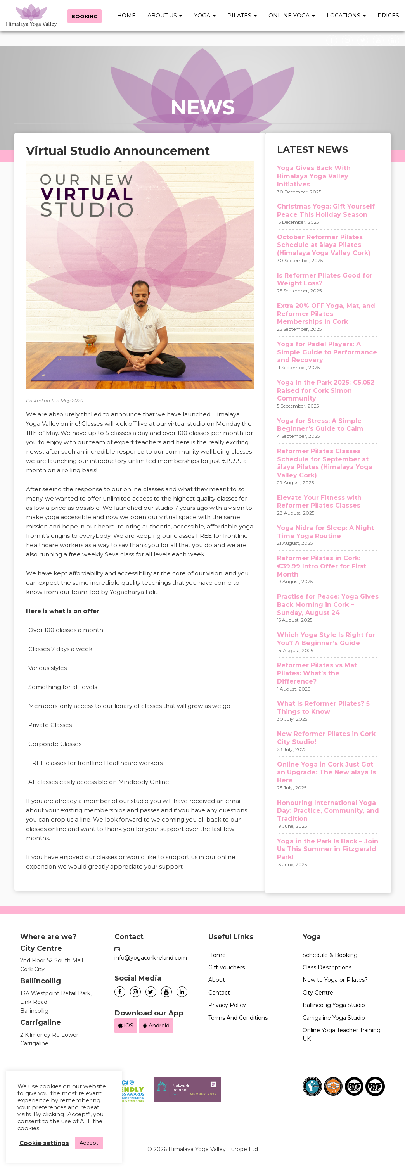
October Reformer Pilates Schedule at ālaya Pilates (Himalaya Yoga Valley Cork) (323, 245)
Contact (219, 992)
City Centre (318, 992)
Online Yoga (291, 15)
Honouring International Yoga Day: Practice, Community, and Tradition (328, 811)
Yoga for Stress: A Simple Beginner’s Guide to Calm (320, 425)
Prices (388, 15)
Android (156, 1025)
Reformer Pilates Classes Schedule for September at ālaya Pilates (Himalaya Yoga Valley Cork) (324, 463)
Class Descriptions (327, 967)
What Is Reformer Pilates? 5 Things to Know (323, 707)
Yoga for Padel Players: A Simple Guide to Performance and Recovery (327, 352)
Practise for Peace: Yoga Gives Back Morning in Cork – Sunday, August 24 (328, 604)
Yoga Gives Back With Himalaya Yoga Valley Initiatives (314, 176)
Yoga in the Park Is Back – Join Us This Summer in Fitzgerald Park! (327, 849)
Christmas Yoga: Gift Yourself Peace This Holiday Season (326, 210)
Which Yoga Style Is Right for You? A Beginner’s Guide (326, 639)
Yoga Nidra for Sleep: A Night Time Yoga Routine (325, 532)
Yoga (205, 15)
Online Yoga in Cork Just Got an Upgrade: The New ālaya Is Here (326, 772)
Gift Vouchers (226, 967)
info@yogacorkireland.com (150, 957)
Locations (346, 15)
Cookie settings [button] (44, 1143)
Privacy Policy (227, 1005)
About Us (164, 15)
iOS (125, 1025)
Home (126, 15)
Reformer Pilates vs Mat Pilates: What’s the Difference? (317, 673)
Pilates (242, 15)
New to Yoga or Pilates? (335, 979)
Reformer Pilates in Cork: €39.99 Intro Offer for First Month (321, 566)
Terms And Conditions (238, 1017)
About (216, 979)
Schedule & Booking (330, 954)
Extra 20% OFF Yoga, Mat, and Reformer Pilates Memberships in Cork (326, 314)
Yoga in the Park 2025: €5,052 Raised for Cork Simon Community (325, 390)
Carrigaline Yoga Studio (334, 1017)
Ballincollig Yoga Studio (334, 1005)
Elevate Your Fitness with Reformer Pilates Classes (319, 501)
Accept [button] (89, 1143)
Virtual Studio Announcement (118, 151)
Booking (84, 16)
